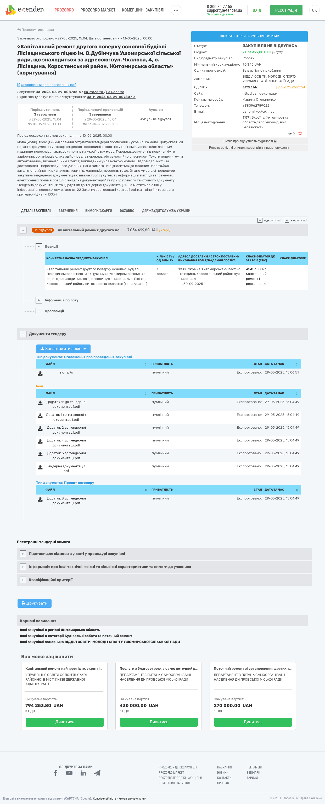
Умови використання (132, 798)
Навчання (224, 767)
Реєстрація (286, 10)
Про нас (223, 783)
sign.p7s (66, 372)
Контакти (224, 778)
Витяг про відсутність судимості (249, 141)
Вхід (257, 10)
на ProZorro (94, 92)
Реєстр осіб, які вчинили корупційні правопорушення (249, 148)
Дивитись (64, 722)
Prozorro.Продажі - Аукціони (180, 778)
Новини (222, 772)
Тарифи (252, 778)
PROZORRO (64, 10)
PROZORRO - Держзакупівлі (178, 767)
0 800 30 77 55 (219, 7)
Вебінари (253, 772)
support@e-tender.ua (224, 10)
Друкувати (34, 603)
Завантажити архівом (63, 348)
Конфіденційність (104, 798)
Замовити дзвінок (220, 15)
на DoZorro (115, 92)
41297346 (250, 87)
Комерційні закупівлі (143, 10)
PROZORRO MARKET (98, 10)
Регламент (254, 767)
